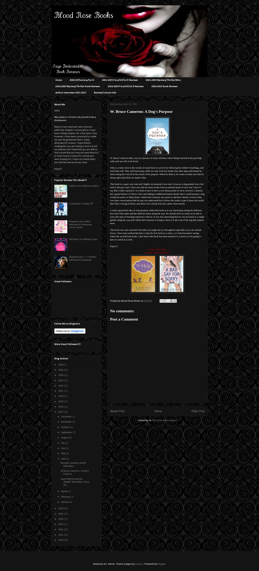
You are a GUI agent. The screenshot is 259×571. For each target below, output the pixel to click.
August (65, 437)
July (63, 443)
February (66, 497)
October (65, 427)
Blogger (161, 564)
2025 (61, 370)
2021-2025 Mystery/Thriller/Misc (163, 80)
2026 (61, 364)
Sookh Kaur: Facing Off (81, 203)
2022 (61, 385)
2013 (61, 524)
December (66, 416)
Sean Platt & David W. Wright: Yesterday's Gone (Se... (75, 482)
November (66, 422)
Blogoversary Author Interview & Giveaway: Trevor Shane (80, 224)
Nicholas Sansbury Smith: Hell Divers (73, 465)
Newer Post (117, 411)
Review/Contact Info (105, 92)
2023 (61, 380)
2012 (61, 529)
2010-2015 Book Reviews (164, 86)
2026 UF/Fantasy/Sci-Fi (82, 80)
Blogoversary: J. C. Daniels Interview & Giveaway (82, 258)
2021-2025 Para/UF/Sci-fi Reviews (120, 80)
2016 (61, 508)
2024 (61, 375)
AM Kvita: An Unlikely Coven (83, 239)
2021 (61, 391)
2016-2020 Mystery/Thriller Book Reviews (77, 86)
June (63, 448)
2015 (61, 514)
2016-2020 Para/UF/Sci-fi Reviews (126, 86)
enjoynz (139, 564)
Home (58, 80)
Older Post (198, 411)
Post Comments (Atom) (164, 420)
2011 (61, 535)
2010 (61, 540)
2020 (61, 396)
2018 (61, 407)
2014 (61, 519)
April (63, 459)
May (63, 453)
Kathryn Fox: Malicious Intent (83, 186)
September (67, 432)
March (64, 491)
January (65, 502)
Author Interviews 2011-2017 (70, 92)
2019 (61, 401)
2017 (61, 412)
